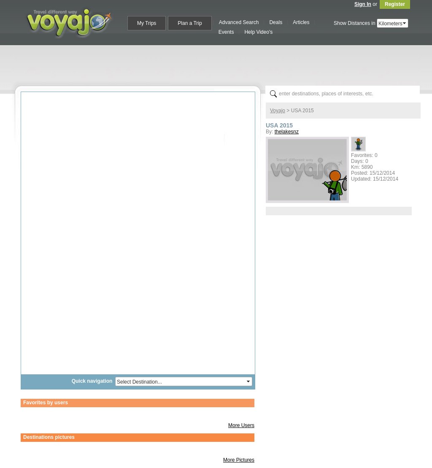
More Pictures (238, 460)
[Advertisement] (219, 64)
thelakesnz (287, 132)
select (405, 23)
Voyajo (277, 111)
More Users (241, 425)
